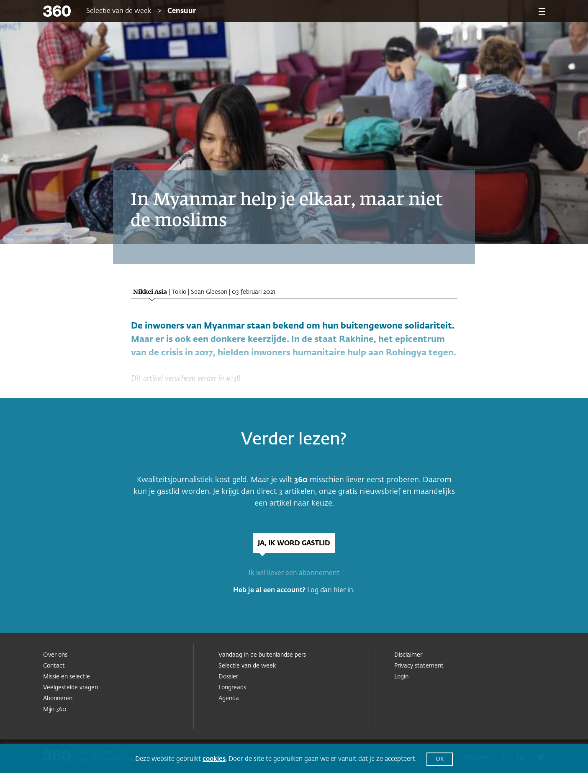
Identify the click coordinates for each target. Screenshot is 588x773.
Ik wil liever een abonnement (294, 573)
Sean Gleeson (209, 292)
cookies (214, 759)
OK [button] (440, 759)
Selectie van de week (118, 11)
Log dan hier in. (331, 590)
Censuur (181, 11)
